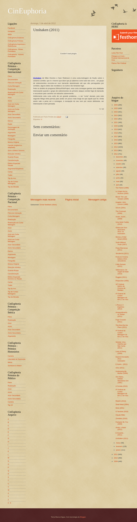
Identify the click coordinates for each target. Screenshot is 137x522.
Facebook (11, 28)
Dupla (10, 124)
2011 (116, 454)
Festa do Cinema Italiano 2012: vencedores (122, 259)
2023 (116, 115)
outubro (119, 164)
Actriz (10, 101)
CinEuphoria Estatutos (16, 38)
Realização (12, 89)
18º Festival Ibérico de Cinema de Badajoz (120, 287)
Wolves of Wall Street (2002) (121, 238)
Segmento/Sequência (15, 169)
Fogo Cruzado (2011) (121, 321)
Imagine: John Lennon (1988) (122, 203)
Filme (10, 76)
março (118, 443)
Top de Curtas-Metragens (13, 182)
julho (118, 174)
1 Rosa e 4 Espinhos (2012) (120, 307)
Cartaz (10, 172)
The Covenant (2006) (121, 212)
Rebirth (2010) (121, 401)
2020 (116, 126)
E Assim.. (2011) (122, 364)
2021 (116, 122)
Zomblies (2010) (121, 418)
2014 (116, 147)
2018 (116, 133)
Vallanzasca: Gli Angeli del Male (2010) (122, 272)
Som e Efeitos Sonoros (16, 150)
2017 (116, 136)
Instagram (11, 31)
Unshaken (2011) (122, 438)
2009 (116, 461)
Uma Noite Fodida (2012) (122, 223)
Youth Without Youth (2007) (121, 243)
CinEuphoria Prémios (15, 41)
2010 (116, 458)
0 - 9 (9, 503)
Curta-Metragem (14, 86)
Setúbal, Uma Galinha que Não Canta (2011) (121, 345)
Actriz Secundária (14, 118)
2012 (116, 154)
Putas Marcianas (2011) (122, 249)
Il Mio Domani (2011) (121, 265)
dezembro (120, 157)
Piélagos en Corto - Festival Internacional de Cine (120, 58)
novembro (120, 160)
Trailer (10, 175)
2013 (116, 150)
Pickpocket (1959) (122, 281)
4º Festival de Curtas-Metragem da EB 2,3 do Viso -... (122, 297)
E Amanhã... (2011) (120, 434)
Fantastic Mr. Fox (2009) (122, 423)
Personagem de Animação (13, 128)
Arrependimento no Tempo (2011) (121, 314)
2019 (116, 129)
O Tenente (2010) (122, 411)
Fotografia (11, 139)
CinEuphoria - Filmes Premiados (15, 50)
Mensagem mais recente (43, 199)
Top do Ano (12, 178)
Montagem (12, 136)
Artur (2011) (120, 368)
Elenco (10, 121)
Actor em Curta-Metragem (13, 105)
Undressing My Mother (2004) (122, 372)
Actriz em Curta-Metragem (14, 110)
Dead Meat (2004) (122, 404)
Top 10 (10, 405)
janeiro (118, 450)
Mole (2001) (120, 408)
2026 (116, 105)
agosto (118, 171)
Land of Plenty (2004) (121, 352)
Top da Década (13, 187)
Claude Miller (120, 415)
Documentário (13, 79)
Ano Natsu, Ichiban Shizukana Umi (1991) (122, 380)
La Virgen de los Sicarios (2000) (122, 192)
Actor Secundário (14, 114)
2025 (116, 108)
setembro (119, 167)
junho (118, 178)
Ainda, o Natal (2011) (121, 428)
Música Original (13, 142)
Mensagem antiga (97, 199)
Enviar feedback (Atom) (48, 205)
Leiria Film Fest (117, 53)
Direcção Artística (14, 154)
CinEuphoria (27, 11)
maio (118, 181)
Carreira (11, 356)
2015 (116, 143)
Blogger (83, 517)
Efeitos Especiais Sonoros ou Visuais (15, 278)
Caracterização (13, 160)
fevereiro (119, 446)
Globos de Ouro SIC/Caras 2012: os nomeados (121, 230)
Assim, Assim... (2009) (121, 218)
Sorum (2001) (121, 208)
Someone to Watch (15, 366)
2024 (116, 112)
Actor (10, 97)
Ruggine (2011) (121, 277)
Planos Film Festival (119, 63)
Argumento (12, 132)
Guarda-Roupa (13, 157)
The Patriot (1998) (122, 188)
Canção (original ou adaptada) (15, 146)
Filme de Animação (15, 83)
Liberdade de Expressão (17, 359)
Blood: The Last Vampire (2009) (122, 198)
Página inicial (72, 199)
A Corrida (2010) (122, 386)
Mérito (10, 362)
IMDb (10, 34)
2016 (116, 140)
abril (118, 185)
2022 (116, 119)
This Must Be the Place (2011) (122, 326)
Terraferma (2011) (122, 253)
